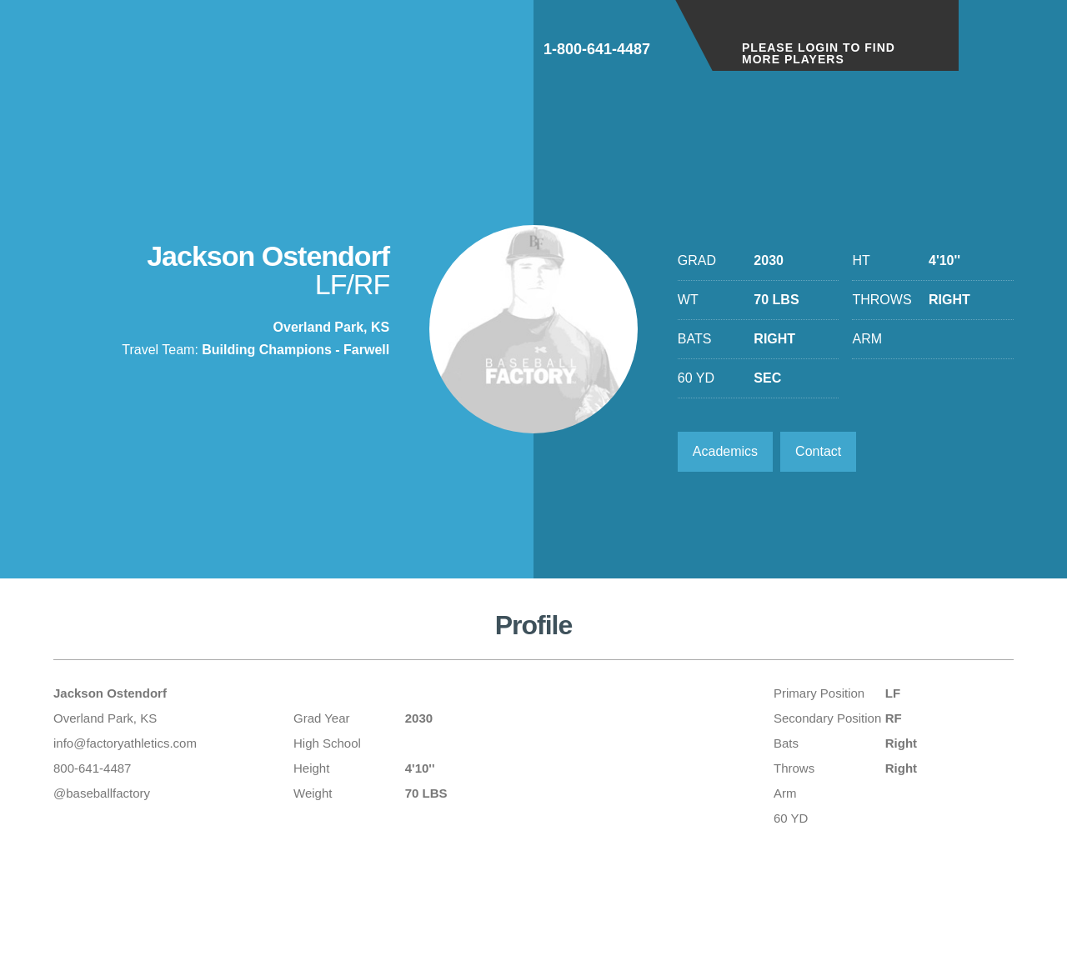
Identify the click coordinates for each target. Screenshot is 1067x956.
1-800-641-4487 (597, 49)
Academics (725, 451)
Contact (818, 451)
